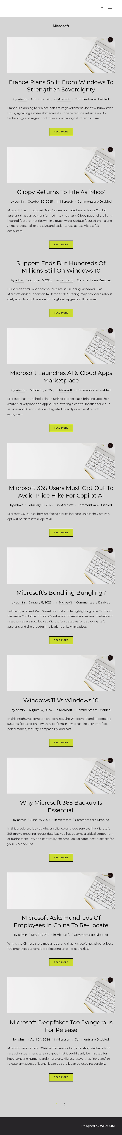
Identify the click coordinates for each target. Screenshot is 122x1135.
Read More (61, 131)
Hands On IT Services (33, 8)
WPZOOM (107, 1126)
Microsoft (64, 99)
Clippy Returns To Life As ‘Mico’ (61, 191)
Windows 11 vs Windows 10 (61, 700)
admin (22, 99)
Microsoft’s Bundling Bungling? (61, 592)
